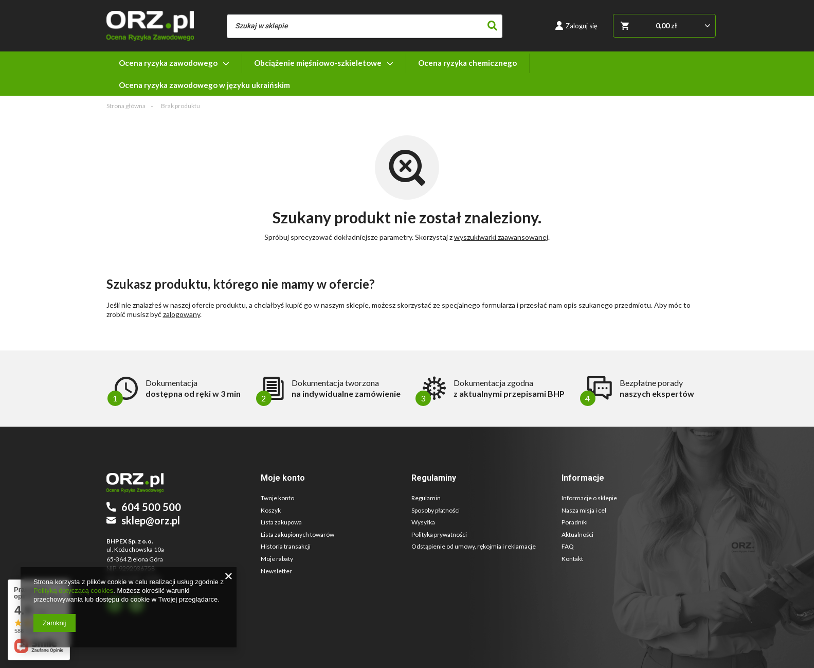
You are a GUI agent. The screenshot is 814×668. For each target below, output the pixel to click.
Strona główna (126, 106)
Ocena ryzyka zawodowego (168, 62)
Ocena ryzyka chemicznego (467, 62)
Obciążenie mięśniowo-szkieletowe (318, 62)
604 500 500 (151, 507)
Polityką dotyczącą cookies (73, 590)
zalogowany (181, 314)
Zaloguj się (582, 26)
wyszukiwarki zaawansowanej (501, 237)
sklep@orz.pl (150, 520)
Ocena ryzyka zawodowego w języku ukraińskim (204, 85)
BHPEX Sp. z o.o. (129, 541)
